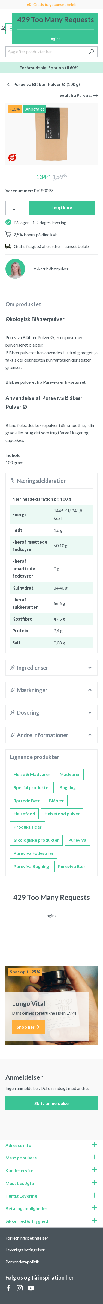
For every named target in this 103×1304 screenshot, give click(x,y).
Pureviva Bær (72, 866)
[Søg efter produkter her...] (45, 51)
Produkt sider (28, 826)
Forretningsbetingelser (26, 1237)
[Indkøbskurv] (55, 28)
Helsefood (24, 813)
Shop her (29, 1027)
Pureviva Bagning (31, 866)
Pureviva (77, 840)
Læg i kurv (62, 207)
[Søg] (91, 51)
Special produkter (32, 787)
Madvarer (70, 774)
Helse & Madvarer (32, 774)
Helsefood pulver (62, 813)
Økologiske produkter (36, 840)
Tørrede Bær (27, 800)
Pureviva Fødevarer (34, 853)
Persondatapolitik (22, 1261)
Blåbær (56, 800)
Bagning (67, 787)
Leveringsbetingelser (25, 1249)
